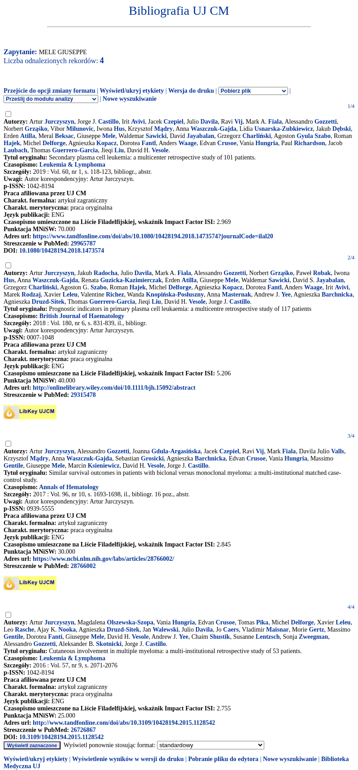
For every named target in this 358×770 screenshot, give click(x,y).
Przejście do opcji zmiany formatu (50, 90)
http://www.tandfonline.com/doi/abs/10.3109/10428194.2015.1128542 (124, 722)
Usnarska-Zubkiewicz (283, 128)
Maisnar (277, 629)
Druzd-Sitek (48, 301)
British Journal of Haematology (81, 316)
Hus (119, 128)
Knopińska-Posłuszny (175, 294)
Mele (109, 136)
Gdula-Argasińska (176, 451)
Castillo (108, 121)
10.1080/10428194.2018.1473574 (61, 250)
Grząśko (36, 128)
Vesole (160, 150)
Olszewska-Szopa (130, 622)
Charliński (256, 136)
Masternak (236, 294)
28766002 (83, 566)
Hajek (12, 143)
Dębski (341, 128)
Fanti (55, 636)
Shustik (220, 636)
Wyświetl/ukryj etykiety (132, 90)
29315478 (83, 394)
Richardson (309, 143)
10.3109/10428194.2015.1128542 (61, 737)
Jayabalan (200, 136)
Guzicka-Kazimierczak (131, 280)
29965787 (83, 243)
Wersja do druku (191, 90)
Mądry (163, 128)
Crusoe (226, 143)
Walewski (166, 629)
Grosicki (152, 458)
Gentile (13, 465)
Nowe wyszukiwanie (130, 98)
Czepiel (173, 121)
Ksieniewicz (103, 465)
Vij (239, 121)
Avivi (138, 121)
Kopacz (106, 143)
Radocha (106, 273)
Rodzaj (31, 294)
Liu (119, 150)
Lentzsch (268, 636)
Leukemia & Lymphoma (72, 164)
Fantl (149, 143)
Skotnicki (109, 644)
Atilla (27, 136)
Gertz (316, 629)
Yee (286, 294)
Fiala (275, 121)
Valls (337, 451)
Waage (187, 143)
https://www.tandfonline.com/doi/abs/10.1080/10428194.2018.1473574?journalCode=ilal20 (153, 236)
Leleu (69, 294)
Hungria (266, 143)
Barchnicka (337, 294)
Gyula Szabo (314, 136)
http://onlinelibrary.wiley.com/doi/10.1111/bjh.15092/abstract (114, 387)
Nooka (67, 629)
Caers (231, 629)
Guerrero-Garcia (75, 150)
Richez (115, 294)
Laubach (15, 150)
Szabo (99, 287)
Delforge (54, 143)
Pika (262, 622)
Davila (209, 121)
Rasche (24, 629)
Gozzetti (325, 121)
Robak (322, 273)
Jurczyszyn (59, 121)
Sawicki (156, 136)
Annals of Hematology (69, 487)
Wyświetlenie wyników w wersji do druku (128, 759)
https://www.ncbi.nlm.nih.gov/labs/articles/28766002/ (103, 558)
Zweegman (313, 636)
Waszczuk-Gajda (213, 128)
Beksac (64, 136)
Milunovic (80, 128)
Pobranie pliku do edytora (223, 759)
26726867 (83, 730)
